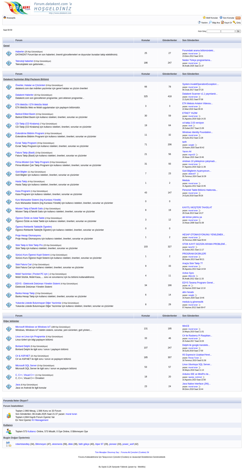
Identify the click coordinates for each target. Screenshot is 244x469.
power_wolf (128, 444)
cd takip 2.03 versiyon (193, 122)
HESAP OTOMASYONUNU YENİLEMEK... (203, 234)
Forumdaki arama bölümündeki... (198, 50)
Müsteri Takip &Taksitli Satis (29, 208)
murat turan (193, 54)
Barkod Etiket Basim (25, 114)
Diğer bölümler (11, 321)
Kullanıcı (8, 425)
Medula (186, 180)
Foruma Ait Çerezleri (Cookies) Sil (135, 452)
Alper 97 (99, 444)
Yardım (204, 23)
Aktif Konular (212, 18)
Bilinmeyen (40, 444)
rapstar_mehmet (195, 377)
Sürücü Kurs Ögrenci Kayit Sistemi (32, 255)
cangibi (191, 145)
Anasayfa (11, 18)
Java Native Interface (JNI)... (196, 383)
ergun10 (191, 155)
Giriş (238, 23)
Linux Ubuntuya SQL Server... (197, 364)
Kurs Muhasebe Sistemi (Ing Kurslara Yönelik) (38, 200)
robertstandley (22, 444)
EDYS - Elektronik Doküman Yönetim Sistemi (37, 283)
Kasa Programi (22, 191)
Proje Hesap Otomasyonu (28, 235)
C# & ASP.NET (22, 356)
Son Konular (228, 18)
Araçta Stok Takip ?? (192, 263)
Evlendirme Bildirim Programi (29, 133)
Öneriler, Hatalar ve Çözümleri (30, 85)
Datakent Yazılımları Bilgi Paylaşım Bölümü (26, 79)
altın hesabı (188, 292)
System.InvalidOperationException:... (200, 84)
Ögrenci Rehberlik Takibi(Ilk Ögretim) (33, 226)
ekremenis (57, 444)
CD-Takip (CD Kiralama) (27, 123)
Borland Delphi (22, 346)
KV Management (40, 420)
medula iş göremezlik (192, 302)
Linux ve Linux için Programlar (30, 336)
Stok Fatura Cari (23, 264)
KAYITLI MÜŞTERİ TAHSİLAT (197, 207)
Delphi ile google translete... (196, 345)
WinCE (185, 326)
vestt (190, 126)
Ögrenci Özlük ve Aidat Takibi (29, 218)
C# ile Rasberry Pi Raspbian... (197, 335)
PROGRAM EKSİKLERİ (194, 253)
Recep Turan (193, 358)
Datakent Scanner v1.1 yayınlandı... (200, 93)
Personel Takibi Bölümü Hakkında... (199, 190)
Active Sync (188, 273)
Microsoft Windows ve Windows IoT (33, 327)
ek (189, 286)
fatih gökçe (84, 444)
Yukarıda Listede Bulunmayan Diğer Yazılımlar (38, 303)
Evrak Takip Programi (26, 143)
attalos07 (192, 174)
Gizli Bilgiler (21, 172)
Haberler (19, 51)
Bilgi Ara (214, 23)
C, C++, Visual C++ (25, 375)
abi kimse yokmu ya (192, 217)
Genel (6, 45)
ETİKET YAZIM (189, 113)
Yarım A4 (186, 151)
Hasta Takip (21, 181)
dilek (70, 444)
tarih (184, 142)
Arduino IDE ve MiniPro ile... (196, 374)
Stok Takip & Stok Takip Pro (29, 245)
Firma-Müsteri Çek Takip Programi (32, 162)
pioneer (113, 444)
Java (17, 384)
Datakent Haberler (24, 95)
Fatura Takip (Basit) (25, 152)
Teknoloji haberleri (24, 61)
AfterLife (191, 276)
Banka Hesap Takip (25, 293)
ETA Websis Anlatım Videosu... (197, 103)
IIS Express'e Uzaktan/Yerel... (197, 354)
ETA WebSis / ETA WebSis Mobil (31, 104)
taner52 (191, 247)
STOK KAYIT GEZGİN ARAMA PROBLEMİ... (204, 244)
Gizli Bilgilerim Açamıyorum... (196, 171)
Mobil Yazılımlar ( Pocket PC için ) (32, 274)
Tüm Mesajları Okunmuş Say (107, 452)
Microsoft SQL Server (26, 365)
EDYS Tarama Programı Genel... (198, 282)
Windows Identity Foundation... (197, 132)
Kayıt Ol (228, 23)
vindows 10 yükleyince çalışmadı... (199, 161)
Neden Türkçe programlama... (197, 60)
